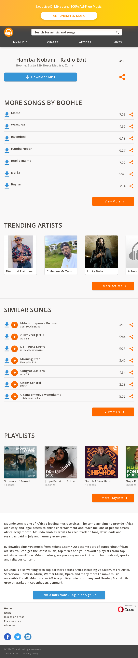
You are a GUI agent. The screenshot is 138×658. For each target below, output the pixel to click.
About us (9, 625)
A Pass (132, 271)
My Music (20, 42)
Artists (85, 42)
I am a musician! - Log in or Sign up (68, 595)
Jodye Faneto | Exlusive (61, 481)
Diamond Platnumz (20, 271)
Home (8, 608)
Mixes (117, 42)
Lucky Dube (95, 271)
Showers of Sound (17, 481)
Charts (52, 42)
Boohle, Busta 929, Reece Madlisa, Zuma (44, 65)
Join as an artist (14, 617)
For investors (12, 621)
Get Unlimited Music (69, 16)
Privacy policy (30, 653)
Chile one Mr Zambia (61, 271)
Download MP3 (40, 77)
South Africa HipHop (99, 481)
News (7, 612)
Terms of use (11, 653)
